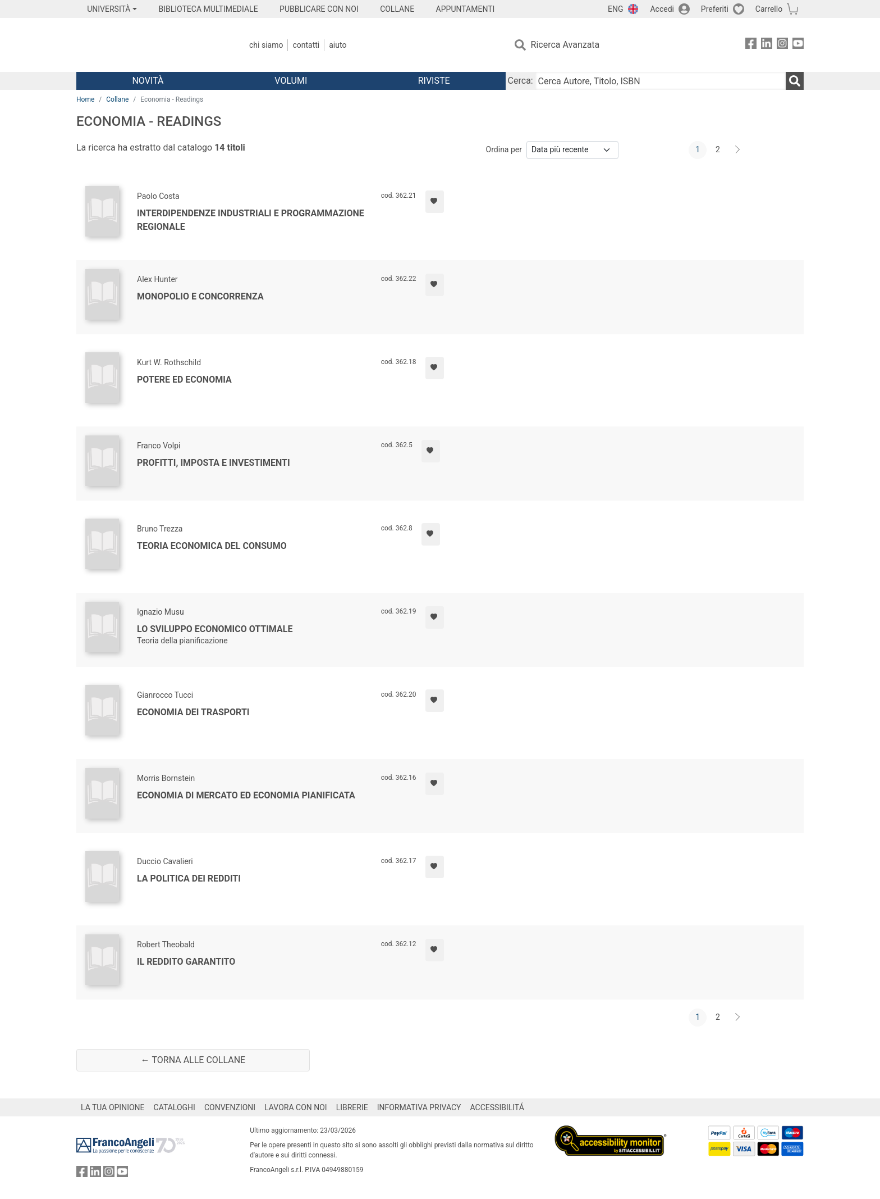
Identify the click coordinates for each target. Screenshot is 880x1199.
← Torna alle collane (193, 1060)
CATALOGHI (174, 1107)
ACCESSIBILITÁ (497, 1107)
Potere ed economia (184, 379)
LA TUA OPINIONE (113, 1107)
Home (85, 99)
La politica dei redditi (189, 878)
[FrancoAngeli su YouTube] (798, 45)
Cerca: (520, 80)
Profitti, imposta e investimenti (213, 462)
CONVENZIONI (229, 1107)
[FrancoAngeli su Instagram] (782, 45)
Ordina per (504, 149)
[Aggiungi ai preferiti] (434, 201)
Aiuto (337, 44)
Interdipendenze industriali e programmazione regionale (250, 220)
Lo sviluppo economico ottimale (214, 629)
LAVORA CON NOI (295, 1107)
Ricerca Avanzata (565, 44)
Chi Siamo (266, 44)
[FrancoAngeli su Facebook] (751, 45)
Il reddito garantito (186, 961)
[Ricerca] (795, 81)
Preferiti (714, 8)
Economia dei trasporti (193, 712)
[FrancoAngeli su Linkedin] (766, 45)
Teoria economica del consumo (212, 546)
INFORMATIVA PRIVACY (419, 1107)
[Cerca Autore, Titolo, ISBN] (660, 81)
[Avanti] (738, 150)
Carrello (768, 8)
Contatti (305, 44)
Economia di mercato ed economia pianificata (246, 795)
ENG (615, 8)
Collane (117, 99)
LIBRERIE (352, 1107)
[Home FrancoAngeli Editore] (150, 45)
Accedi (662, 8)
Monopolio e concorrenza (200, 296)
